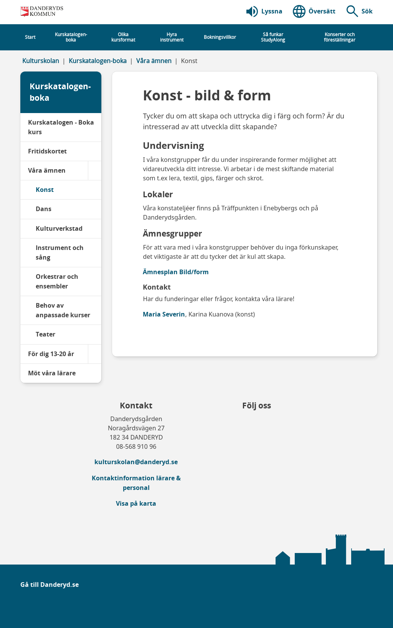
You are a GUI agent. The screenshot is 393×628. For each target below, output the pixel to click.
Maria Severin (164, 314)
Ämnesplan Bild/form (176, 272)
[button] (359, 11)
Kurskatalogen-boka (98, 61)
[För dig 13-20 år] (94, 354)
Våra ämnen (154, 61)
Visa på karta (136, 503)
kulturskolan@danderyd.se (136, 462)
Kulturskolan (40, 61)
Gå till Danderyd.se (49, 584)
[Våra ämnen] (94, 170)
